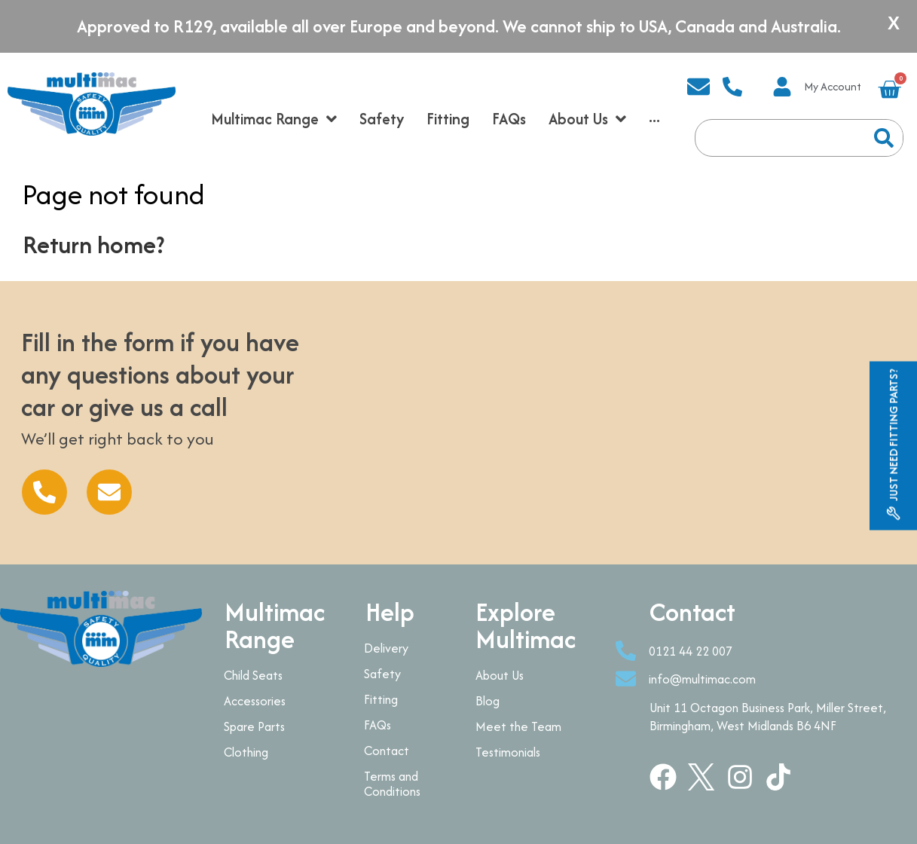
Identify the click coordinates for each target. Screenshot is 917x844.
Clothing (246, 752)
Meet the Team (518, 726)
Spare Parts (254, 726)
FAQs (377, 724)
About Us (499, 675)
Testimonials (507, 752)
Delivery (386, 648)
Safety (382, 673)
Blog (487, 700)
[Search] (884, 138)
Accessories (255, 700)
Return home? (93, 244)
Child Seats (253, 675)
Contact (386, 750)
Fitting (381, 699)
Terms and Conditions (392, 784)
